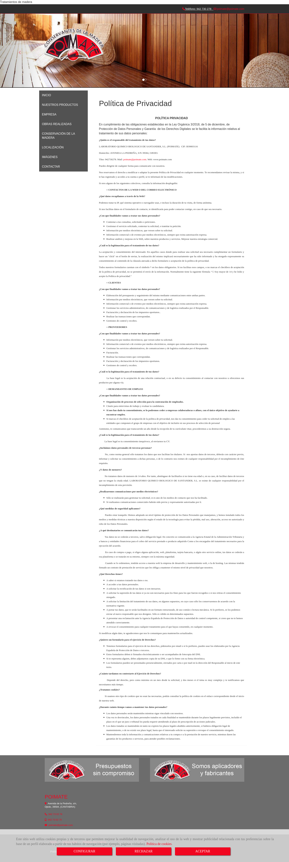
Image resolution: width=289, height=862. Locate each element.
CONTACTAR (51, 166)
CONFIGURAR (84, 851)
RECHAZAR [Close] (143, 851)
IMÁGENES (49, 157)
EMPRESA (49, 114)
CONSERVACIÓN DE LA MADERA (58, 135)
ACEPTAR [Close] (202, 851)
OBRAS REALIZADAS (57, 124)
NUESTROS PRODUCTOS (60, 104)
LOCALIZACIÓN (53, 147)
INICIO (46, 95)
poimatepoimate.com (230, 8)
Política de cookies (159, 844)
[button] (21, 51)
